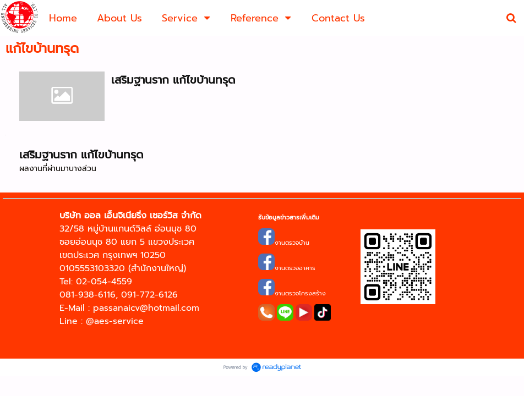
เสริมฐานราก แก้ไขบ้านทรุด (173, 80)
